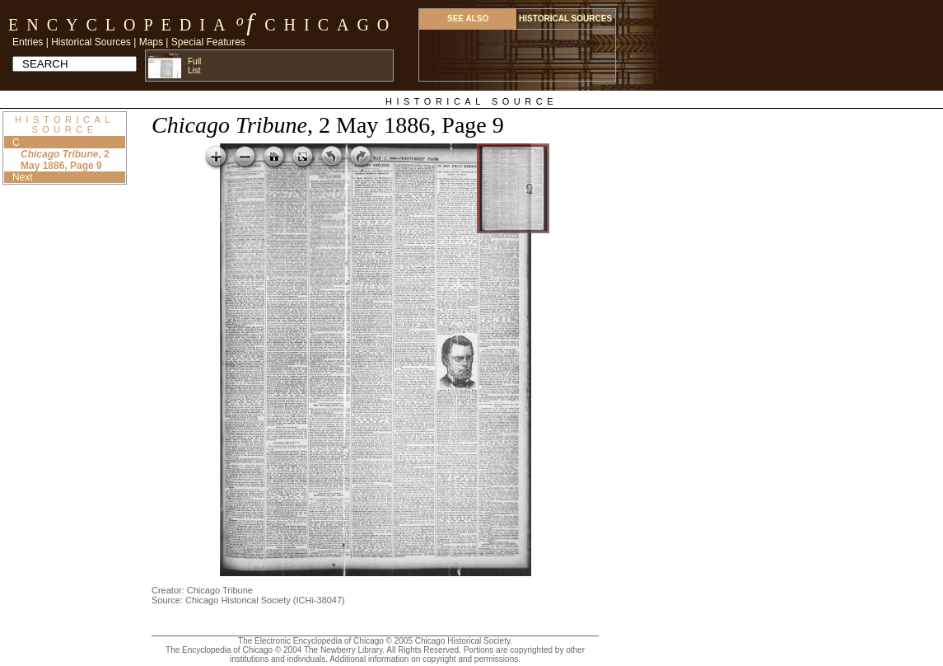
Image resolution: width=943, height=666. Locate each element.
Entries (27, 42)
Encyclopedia (120, 25)
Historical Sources (91, 42)
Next (22, 177)
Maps (151, 42)
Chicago (330, 25)
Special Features (208, 42)
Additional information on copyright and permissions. (425, 659)
